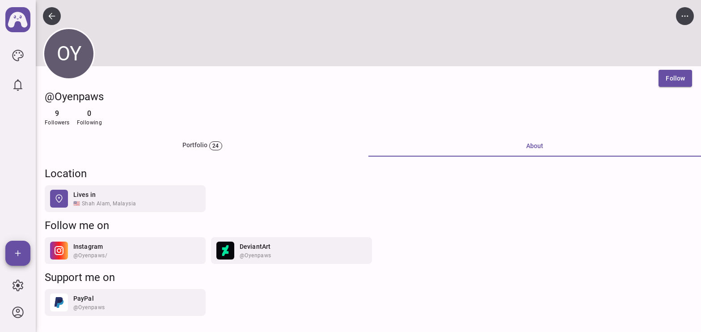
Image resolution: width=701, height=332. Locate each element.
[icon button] (17, 55)
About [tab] (534, 145)
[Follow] (675, 78)
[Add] (17, 253)
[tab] (202, 146)
